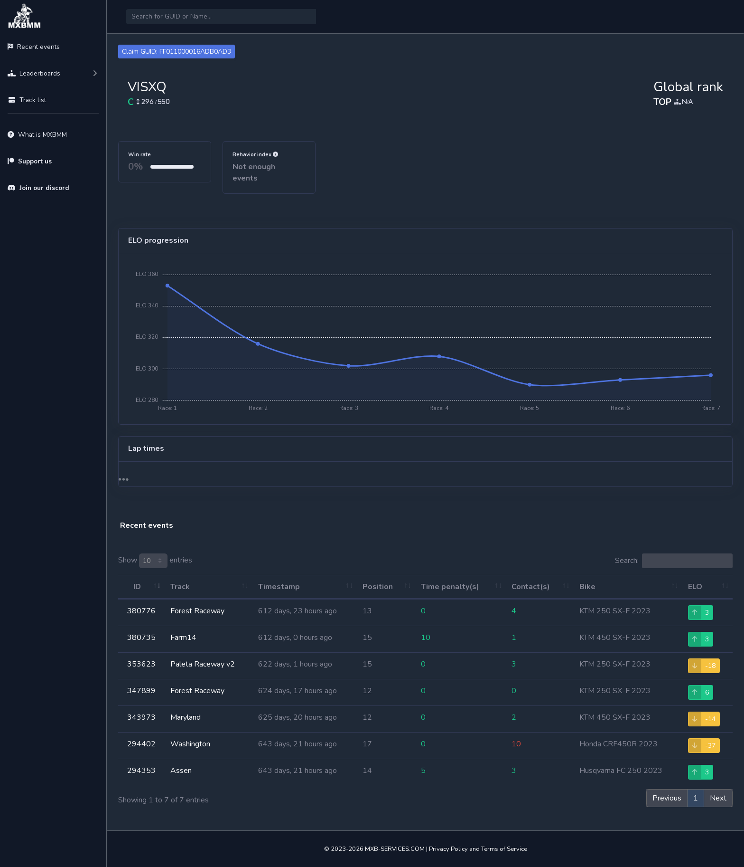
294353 (141, 770)
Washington (190, 744)
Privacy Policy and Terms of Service (478, 849)
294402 (141, 744)
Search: (674, 560)
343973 (141, 717)
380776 (141, 611)
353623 (141, 664)
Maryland (185, 717)
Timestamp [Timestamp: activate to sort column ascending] (279, 586)
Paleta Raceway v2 (202, 664)
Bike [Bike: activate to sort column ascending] (587, 586)
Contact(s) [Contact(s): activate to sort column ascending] (531, 586)
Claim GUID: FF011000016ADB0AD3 (176, 51)
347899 (141, 691)
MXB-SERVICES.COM (395, 849)
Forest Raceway (197, 611)
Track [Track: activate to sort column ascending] (180, 586)
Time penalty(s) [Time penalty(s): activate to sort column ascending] (450, 586)
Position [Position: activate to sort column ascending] (378, 586)
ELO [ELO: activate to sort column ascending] (695, 586)
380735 (141, 637)
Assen (181, 770)
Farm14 (183, 637)
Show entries (155, 560)
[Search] (221, 16)
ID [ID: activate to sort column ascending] (137, 586)
